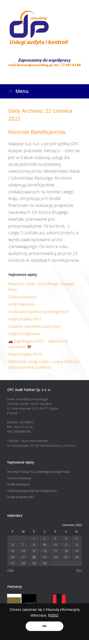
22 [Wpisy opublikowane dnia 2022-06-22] (34, 557)
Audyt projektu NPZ (24, 319)
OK (44, 626)
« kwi (10, 570)
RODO (53, 615)
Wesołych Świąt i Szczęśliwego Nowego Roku (38, 471)
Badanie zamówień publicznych (34, 326)
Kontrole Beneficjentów (37, 131)
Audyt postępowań (24, 333)
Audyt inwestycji (21, 304)
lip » (79, 570)
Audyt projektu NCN (25, 354)
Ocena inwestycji (22, 296)
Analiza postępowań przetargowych (38, 311)
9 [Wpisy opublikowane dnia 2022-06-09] (44, 544)
